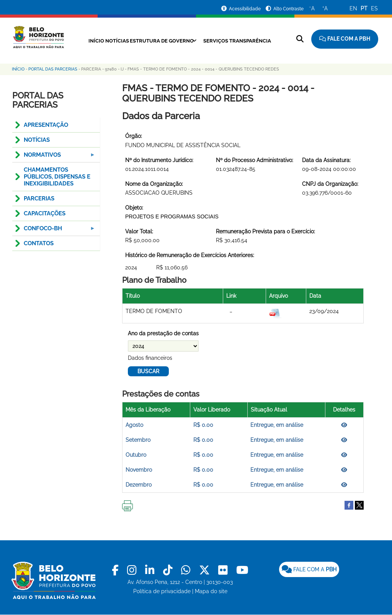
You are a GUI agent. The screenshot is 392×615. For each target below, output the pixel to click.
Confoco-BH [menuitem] (54, 230)
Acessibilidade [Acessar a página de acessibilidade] (245, 8)
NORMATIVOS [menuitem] (54, 156)
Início (104, 41)
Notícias (131, 41)
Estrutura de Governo (184, 41)
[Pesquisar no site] (300, 39)
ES (374, 8)
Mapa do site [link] (211, 591)
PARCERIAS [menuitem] (39, 198)
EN (353, 8)
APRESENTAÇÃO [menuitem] (46, 124)
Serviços (245, 41)
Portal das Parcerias (52, 69)
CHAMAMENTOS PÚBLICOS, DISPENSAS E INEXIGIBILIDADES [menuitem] (57, 176)
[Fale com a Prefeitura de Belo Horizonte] (344, 39)
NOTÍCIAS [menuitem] (37, 139)
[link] (116, 570)
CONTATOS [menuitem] (39, 243)
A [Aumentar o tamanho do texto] (325, 8)
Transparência (177, 49)
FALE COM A (309, 569)
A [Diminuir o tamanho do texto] (312, 8)
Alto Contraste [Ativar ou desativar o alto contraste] (288, 8)
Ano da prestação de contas (163, 333)
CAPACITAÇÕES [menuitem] (44, 213)
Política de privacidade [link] (162, 591)
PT (364, 8)
